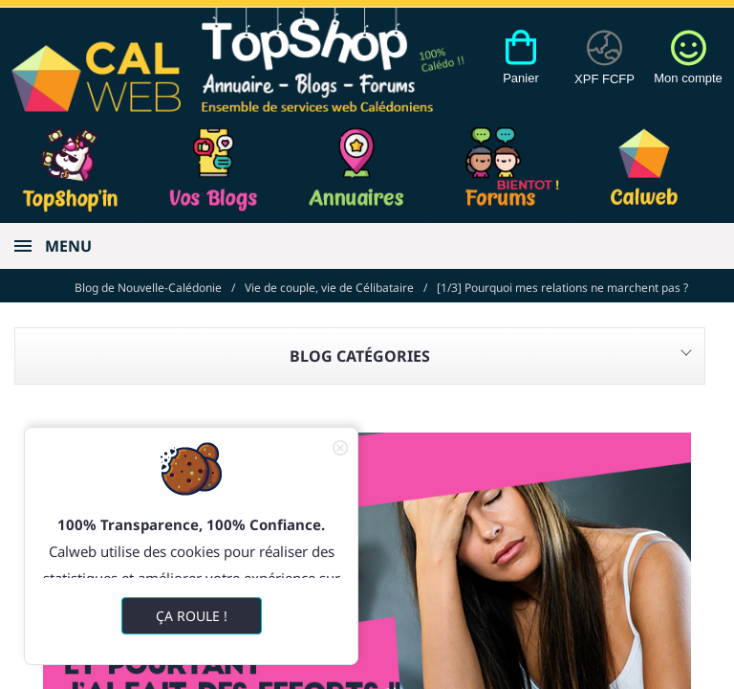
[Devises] (604, 68)
